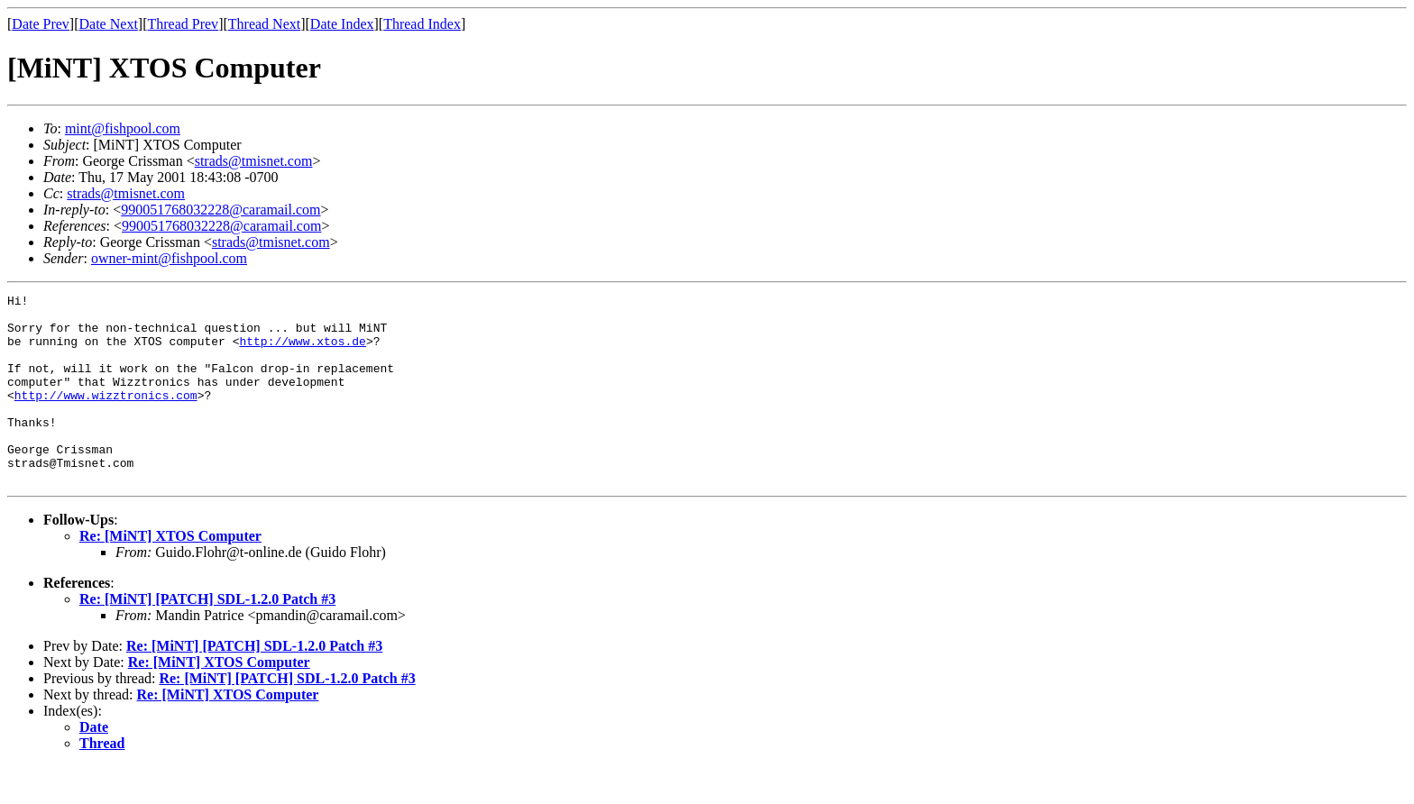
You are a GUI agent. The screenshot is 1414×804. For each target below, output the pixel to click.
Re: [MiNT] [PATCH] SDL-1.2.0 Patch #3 (207, 636)
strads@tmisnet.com (254, 161)
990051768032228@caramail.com (220, 209)
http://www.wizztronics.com (105, 416)
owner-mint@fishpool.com (169, 258)
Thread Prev (182, 24)
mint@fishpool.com (122, 128)
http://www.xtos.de (302, 351)
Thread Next (264, 24)
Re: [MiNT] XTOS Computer (170, 573)
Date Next (108, 24)
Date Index (342, 24)
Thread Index (422, 24)
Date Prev (40, 24)
